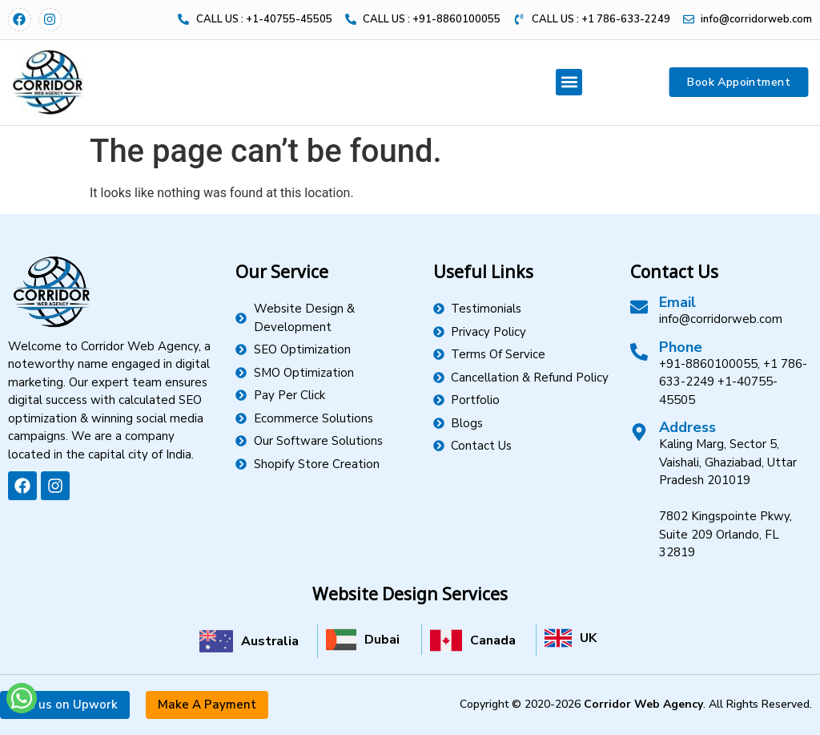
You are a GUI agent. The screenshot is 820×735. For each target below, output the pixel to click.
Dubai (382, 639)
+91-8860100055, (709, 364)
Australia (270, 641)
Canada (493, 640)
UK (588, 638)
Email (677, 302)
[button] (569, 82)
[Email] (639, 307)
